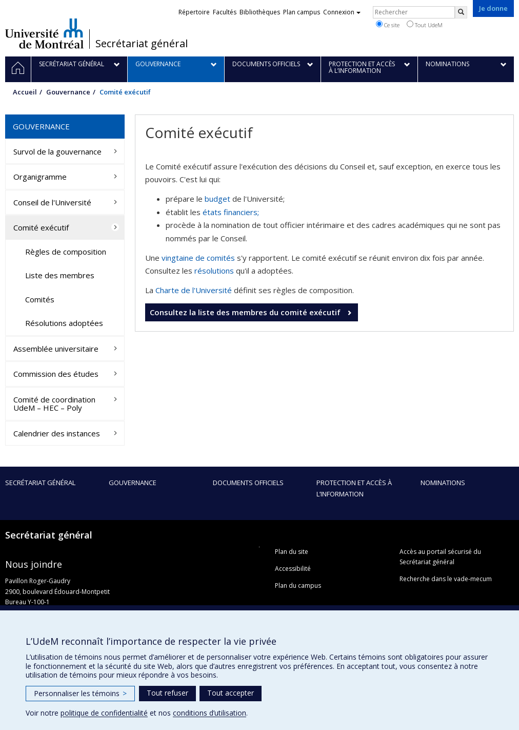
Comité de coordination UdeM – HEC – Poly (54, 403)
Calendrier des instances (56, 433)
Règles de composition (65, 251)
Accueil (25, 92)
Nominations (443, 482)
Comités (39, 299)
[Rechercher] (461, 12)
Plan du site (291, 551)
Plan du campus (298, 585)
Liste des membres (59, 275)
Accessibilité (293, 568)
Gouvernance (68, 92)
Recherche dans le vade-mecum (446, 578)
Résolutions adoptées (64, 323)
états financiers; (231, 212)
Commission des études (55, 374)
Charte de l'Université (193, 290)
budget (217, 199)
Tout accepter (230, 693)
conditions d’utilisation (209, 713)
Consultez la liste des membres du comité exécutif (246, 312)
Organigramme (40, 176)
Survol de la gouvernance (57, 151)
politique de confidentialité (104, 713)
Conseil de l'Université (52, 202)
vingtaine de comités (198, 258)
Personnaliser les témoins (80, 693)
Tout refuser (167, 693)
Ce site (388, 25)
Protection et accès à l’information (354, 488)
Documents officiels (248, 482)
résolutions (214, 270)
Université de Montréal (44, 33)
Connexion (342, 12)
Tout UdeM (425, 25)
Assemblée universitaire (55, 348)
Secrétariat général (141, 44)
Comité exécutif (41, 227)
